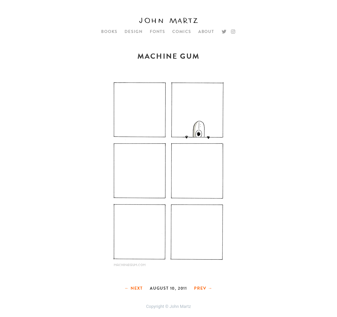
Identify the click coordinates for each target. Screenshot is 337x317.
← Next (134, 288)
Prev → (203, 288)
